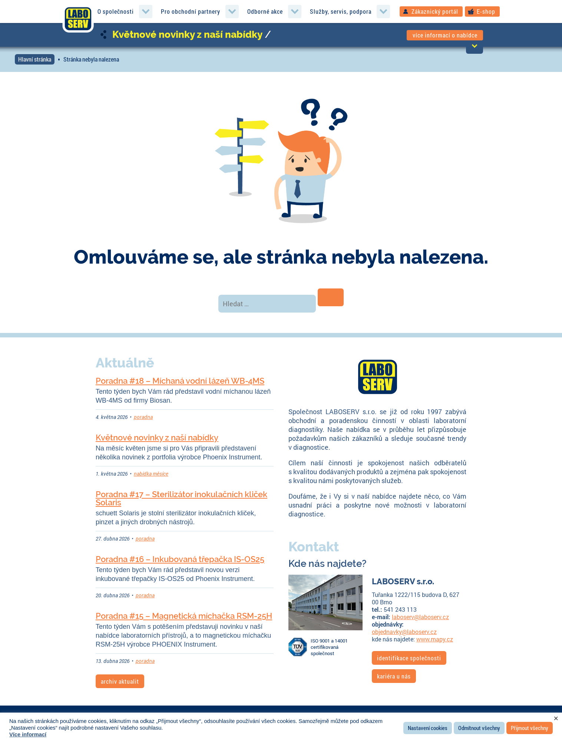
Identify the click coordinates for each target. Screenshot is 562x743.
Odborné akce (265, 11)
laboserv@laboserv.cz (420, 617)
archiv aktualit (120, 681)
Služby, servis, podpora (340, 11)
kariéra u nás (394, 676)
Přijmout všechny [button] (529, 728)
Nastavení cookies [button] (427, 728)
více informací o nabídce (445, 35)
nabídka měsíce (151, 473)
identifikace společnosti (409, 658)
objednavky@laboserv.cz (404, 631)
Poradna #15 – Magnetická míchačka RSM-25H (184, 616)
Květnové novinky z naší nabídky (187, 34)
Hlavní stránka (34, 59)
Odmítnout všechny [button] (479, 728)
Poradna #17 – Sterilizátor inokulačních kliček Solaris (181, 498)
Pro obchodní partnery (190, 11)
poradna (143, 416)
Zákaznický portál (434, 11)
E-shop (486, 11)
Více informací (27, 734)
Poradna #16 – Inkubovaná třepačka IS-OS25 (180, 559)
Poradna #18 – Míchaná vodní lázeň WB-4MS (180, 381)
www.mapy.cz (434, 639)
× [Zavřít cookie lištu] (555, 718)
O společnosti (115, 11)
